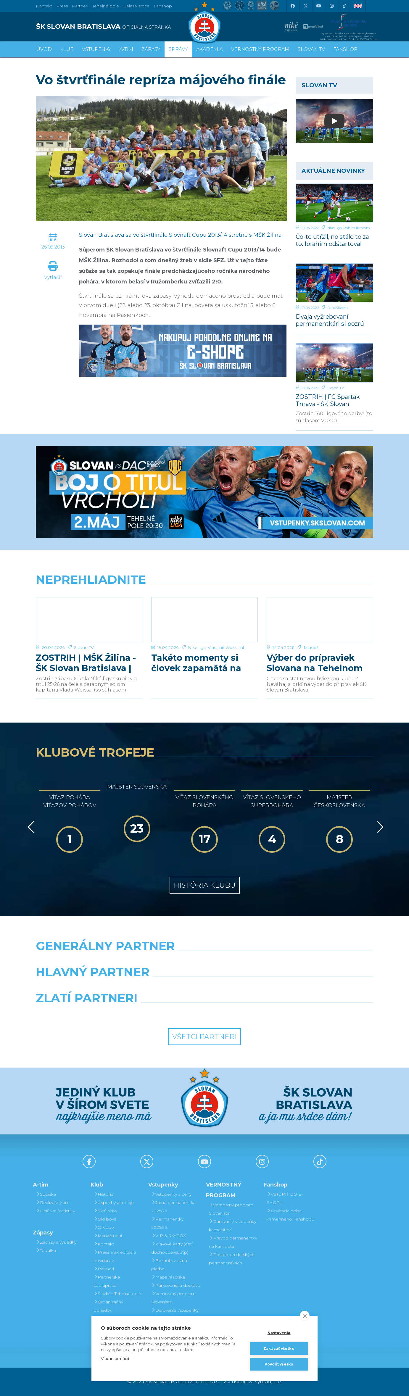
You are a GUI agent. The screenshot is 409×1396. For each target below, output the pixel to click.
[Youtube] (318, 6)
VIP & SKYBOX (168, 1235)
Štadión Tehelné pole (117, 1293)
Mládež (311, 647)
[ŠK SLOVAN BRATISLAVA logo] (118, 26)
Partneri (104, 1268)
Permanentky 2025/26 (167, 1223)
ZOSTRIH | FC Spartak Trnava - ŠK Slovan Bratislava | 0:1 (328, 400)
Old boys (105, 1219)
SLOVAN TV (311, 49)
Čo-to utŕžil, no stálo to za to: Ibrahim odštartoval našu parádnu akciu (332, 240)
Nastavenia (279, 1333)
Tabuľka (46, 1250)
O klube (104, 1227)
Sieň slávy (105, 1210)
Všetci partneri (204, 1036)
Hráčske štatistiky (55, 1210)
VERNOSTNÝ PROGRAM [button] (260, 49)
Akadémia (209, 49)
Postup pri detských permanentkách (232, 1259)
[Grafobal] (161, 987)
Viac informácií (115, 1358)
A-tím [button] (126, 49)
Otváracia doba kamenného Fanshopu (290, 1215)
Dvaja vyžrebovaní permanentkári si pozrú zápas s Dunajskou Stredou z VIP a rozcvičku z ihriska (333, 320)
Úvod (44, 49)
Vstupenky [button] (96, 49)
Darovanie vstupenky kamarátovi (175, 1314)
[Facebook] (292, 6)
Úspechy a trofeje (114, 1202)
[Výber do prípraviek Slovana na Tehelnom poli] (320, 619)
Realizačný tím (53, 1202)
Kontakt (104, 1244)
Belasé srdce (136, 6)
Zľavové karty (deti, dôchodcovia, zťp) (172, 1248)
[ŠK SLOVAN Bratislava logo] (204, 22)
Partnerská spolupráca (107, 1281)
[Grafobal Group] (248, 1013)
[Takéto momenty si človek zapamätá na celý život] (204, 619)
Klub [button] (67, 49)
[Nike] (204, 961)
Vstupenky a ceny (171, 1194)
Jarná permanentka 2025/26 (173, 1206)
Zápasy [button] (150, 49)
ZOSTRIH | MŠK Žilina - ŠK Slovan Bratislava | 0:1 (86, 663)
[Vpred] (379, 827)
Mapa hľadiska (168, 1277)
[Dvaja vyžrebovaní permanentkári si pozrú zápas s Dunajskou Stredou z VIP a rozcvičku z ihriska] (334, 283)
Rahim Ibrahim (356, 227)
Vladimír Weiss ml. (226, 647)
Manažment (108, 1235)
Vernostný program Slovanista (173, 1298)
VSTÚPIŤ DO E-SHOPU (285, 1198)
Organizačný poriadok (108, 1306)
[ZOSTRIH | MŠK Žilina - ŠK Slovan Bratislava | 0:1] (89, 619)
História (103, 1194)
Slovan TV (335, 388)
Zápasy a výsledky (56, 1242)
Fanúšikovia (337, 307)
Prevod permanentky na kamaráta (233, 1242)
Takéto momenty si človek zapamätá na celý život (196, 663)
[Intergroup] (161, 1013)
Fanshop (163, 6)
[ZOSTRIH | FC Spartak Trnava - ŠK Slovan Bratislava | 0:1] (334, 362)
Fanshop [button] (345, 49)
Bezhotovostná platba (169, 1264)
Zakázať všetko (278, 1348)
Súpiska (46, 1194)
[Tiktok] (344, 6)
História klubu (205, 885)
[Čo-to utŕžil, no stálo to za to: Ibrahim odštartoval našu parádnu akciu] (334, 203)
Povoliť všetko (279, 1364)
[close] (305, 1316)
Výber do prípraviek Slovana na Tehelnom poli (315, 663)
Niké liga (334, 227)
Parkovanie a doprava (175, 1285)
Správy (178, 49)
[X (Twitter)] (305, 6)
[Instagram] (331, 6)
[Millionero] (248, 987)
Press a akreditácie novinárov (115, 1256)
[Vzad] (29, 827)
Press (62, 6)
